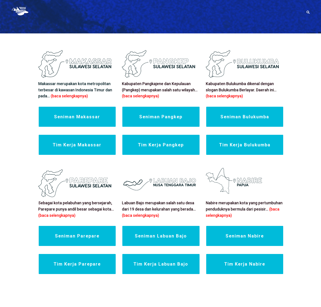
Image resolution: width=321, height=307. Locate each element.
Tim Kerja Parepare (77, 264)
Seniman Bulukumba (244, 116)
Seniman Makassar (77, 116)
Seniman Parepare (77, 236)
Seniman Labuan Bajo (161, 236)
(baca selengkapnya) (69, 96)
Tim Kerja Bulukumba (245, 144)
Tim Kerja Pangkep (161, 144)
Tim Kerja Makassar (77, 144)
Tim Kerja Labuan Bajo (160, 264)
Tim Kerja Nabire (244, 264)
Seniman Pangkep (160, 116)
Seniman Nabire (245, 236)
